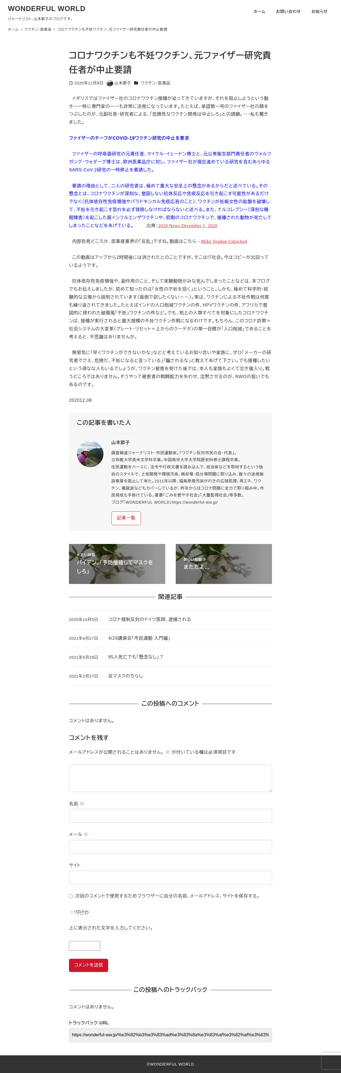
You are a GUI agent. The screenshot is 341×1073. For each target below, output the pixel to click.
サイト (75, 865)
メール (78, 834)
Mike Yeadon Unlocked (224, 241)
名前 (76, 803)
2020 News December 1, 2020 (187, 225)
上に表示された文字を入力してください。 (111, 928)
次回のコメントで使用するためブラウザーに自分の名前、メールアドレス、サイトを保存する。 (167, 896)
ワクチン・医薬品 (156, 83)
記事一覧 (126, 518)
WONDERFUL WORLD (47, 8)
